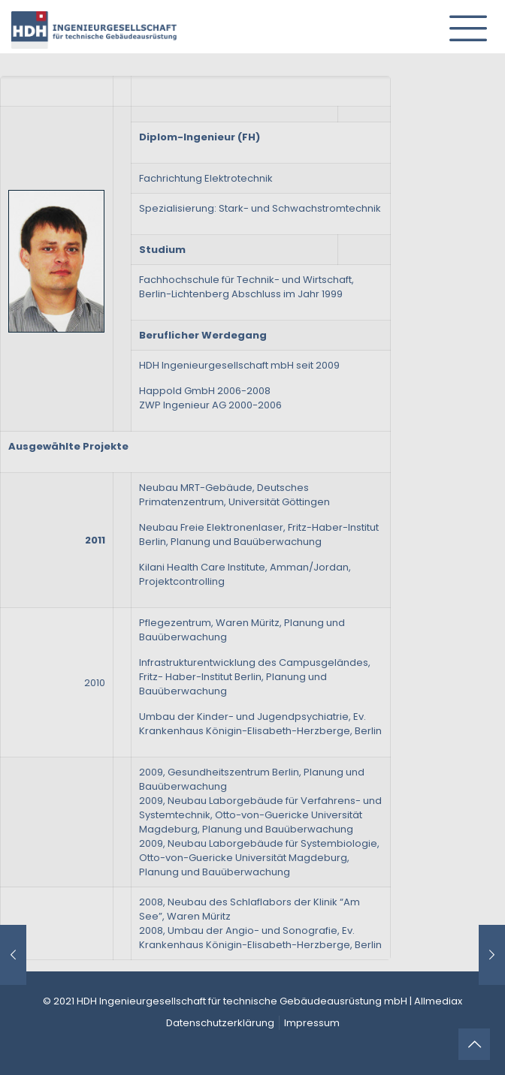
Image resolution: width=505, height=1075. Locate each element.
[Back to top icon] (474, 1044)
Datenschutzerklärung (220, 1023)
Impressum (312, 1023)
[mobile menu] (462, 22)
